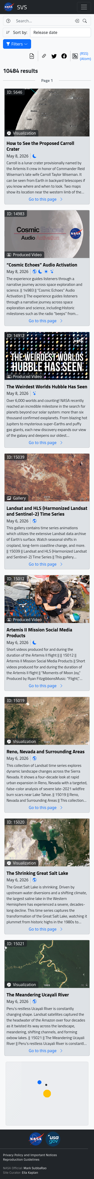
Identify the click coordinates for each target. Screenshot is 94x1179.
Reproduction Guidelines (21, 1160)
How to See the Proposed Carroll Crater (40, 146)
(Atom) (85, 58)
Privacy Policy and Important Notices (30, 1155)
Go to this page (46, 199)
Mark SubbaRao (35, 1168)
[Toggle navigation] (84, 7)
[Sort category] (60, 32)
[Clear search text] (76, 21)
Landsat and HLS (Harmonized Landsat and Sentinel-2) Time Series (47, 511)
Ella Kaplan (30, 1173)
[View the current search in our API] (32, 56)
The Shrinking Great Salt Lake (37, 873)
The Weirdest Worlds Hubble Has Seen (47, 387)
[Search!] (85, 21)
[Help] (8, 21)
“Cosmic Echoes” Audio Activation (42, 265)
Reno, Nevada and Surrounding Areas (46, 752)
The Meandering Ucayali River (38, 995)
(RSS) (84, 53)
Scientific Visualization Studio (22, 7)
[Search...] (42, 21)
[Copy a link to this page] (44, 56)
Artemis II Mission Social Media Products (39, 633)
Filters (17, 44)
